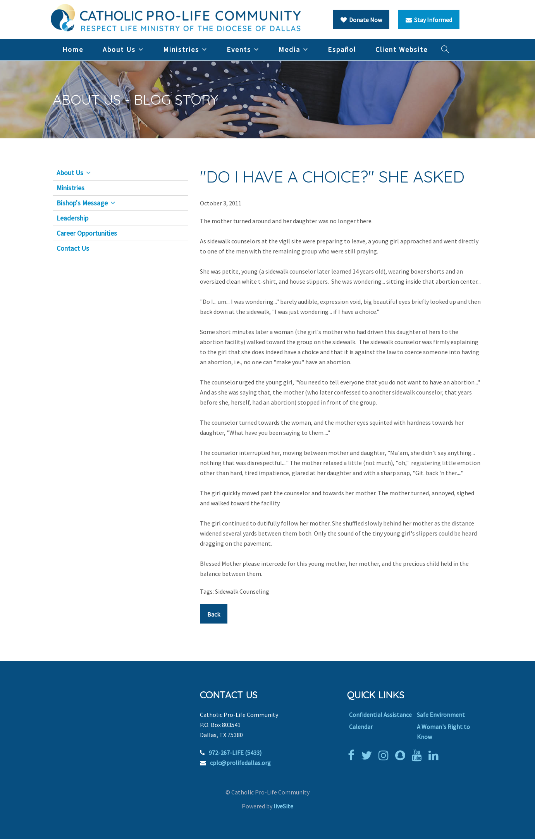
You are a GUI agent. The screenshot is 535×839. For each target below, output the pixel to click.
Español (342, 49)
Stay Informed (429, 20)
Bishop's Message (82, 203)
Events (239, 49)
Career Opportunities (87, 233)
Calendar (361, 726)
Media (289, 49)
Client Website (401, 49)
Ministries (181, 49)
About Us (119, 49)
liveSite (283, 806)
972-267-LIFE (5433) (235, 752)
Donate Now (361, 20)
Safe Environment (441, 714)
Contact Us (73, 248)
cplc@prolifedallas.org (240, 763)
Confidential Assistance (380, 714)
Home (72, 49)
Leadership (72, 218)
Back (213, 614)
